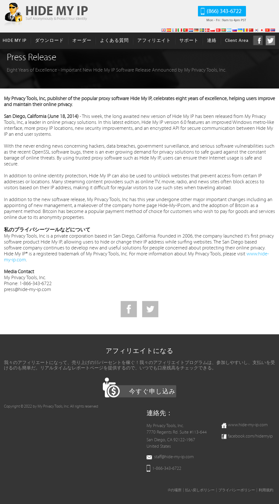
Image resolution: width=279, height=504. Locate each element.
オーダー (81, 40)
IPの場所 (175, 490)
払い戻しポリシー (200, 490)
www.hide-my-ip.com (248, 424)
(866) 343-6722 (224, 11)
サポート (189, 40)
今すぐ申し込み (152, 392)
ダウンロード (49, 40)
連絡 (212, 40)
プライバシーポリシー (236, 490)
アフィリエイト (154, 40)
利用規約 (266, 490)
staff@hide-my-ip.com (174, 456)
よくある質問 (114, 40)
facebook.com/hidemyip (250, 436)
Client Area (237, 40)
